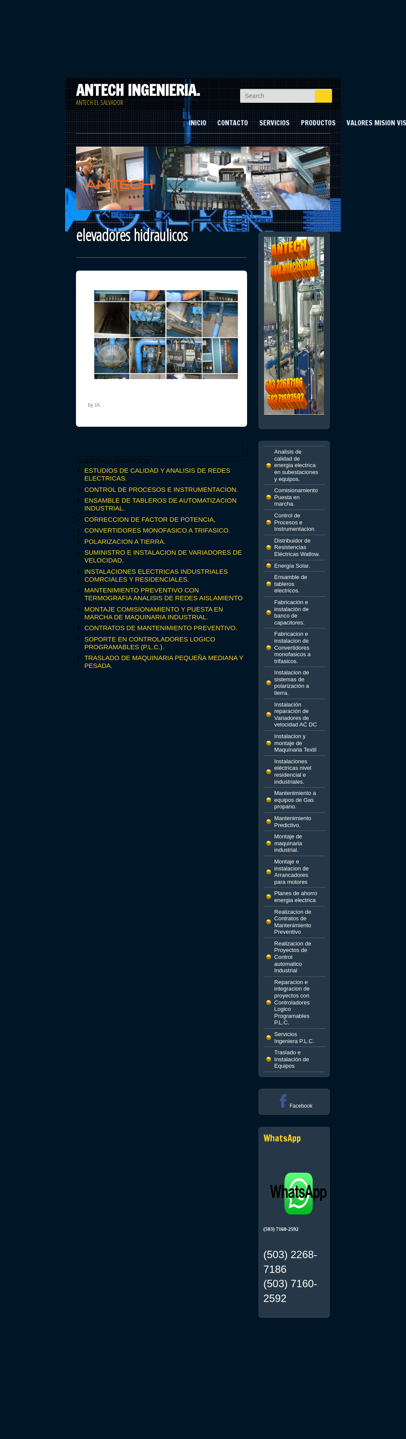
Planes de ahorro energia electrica (295, 896)
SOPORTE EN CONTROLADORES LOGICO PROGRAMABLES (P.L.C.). (149, 643)
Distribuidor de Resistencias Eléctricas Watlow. (297, 547)
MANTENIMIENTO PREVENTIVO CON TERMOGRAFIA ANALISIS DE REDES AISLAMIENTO (163, 594)
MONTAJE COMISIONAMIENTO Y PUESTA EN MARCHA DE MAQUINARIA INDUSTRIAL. (153, 613)
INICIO (197, 123)
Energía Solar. (292, 566)
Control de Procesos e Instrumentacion (294, 522)
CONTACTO (232, 123)
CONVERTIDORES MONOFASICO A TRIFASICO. (157, 530)
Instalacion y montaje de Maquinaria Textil (295, 743)
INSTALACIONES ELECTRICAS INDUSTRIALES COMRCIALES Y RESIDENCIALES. (156, 575)
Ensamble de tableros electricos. (290, 584)
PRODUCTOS (318, 123)
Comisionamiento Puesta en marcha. (296, 497)
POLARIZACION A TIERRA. (124, 541)
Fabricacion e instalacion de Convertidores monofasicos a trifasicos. (292, 647)
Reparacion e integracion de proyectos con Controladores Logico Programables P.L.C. (292, 1002)
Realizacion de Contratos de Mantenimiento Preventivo (292, 922)
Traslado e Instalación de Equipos (291, 1059)
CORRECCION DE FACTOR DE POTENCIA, (149, 519)
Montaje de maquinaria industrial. (288, 843)
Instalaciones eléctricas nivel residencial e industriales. (292, 771)
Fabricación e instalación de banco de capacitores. (291, 612)
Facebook (294, 1106)
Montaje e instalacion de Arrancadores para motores (291, 871)
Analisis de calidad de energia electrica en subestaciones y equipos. (296, 465)
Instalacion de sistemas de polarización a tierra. (291, 682)
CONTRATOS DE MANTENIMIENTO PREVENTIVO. (161, 627)
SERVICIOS (274, 123)
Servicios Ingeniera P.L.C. (294, 1037)
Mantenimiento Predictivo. (292, 821)
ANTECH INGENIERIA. (138, 90)
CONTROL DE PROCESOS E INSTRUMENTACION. (161, 489)
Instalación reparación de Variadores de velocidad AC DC (295, 714)
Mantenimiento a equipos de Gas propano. (295, 800)
